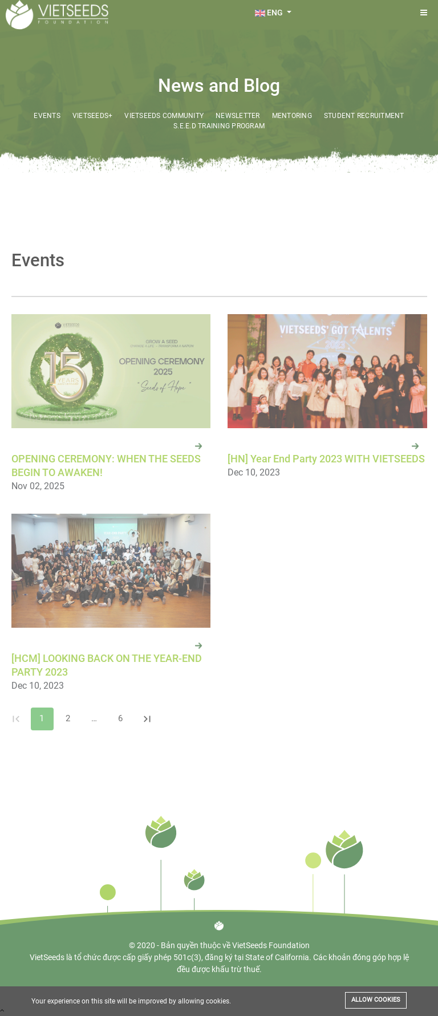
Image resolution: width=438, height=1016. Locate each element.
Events (47, 116)
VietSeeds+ (92, 116)
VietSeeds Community (164, 116)
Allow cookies (375, 999)
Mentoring (292, 116)
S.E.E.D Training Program (219, 126)
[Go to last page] (147, 719)
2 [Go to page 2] (68, 719)
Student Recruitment (364, 116)
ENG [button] (270, 12)
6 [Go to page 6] (121, 719)
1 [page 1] (42, 719)
